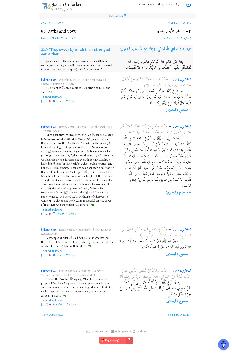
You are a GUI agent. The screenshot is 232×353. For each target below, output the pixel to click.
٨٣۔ (173, 31)
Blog (160, 4)
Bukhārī (45, 38)
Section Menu (117, 16)
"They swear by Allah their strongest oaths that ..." (75, 52)
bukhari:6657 (48, 271)
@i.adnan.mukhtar (99, 331)
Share (72, 101)
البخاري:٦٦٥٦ (181, 229)
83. (59, 31)
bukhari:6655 (48, 127)
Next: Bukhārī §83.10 (178, 23)
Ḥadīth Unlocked (67, 4)
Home (142, 4)
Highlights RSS (122, 331)
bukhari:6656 (48, 229)
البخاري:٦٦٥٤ (181, 79)
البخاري (187, 38)
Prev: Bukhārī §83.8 (53, 23)
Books (151, 4)
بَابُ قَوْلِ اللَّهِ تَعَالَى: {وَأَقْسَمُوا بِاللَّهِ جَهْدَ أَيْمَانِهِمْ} (150, 49)
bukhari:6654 (48, 80)
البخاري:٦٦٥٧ (181, 271)
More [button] (169, 4)
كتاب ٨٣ (174, 38)
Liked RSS (141, 331)
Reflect (60, 101)
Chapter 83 (57, 38)
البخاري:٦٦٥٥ (181, 126)
